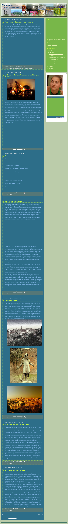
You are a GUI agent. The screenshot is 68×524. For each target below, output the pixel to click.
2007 (49, 68)
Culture (12, 418)
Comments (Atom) (12, 518)
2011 (49, 50)
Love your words (52, 43)
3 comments (19, 193)
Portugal (26, 68)
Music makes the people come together (19, 22)
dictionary (62, 117)
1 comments (19, 66)
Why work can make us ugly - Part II (17, 424)
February (52, 61)
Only (6, 156)
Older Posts (40, 514)
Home (23, 514)
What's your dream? (52, 45)
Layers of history (11, 300)
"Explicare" (8, 5)
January (51, 63)
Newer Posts (5, 514)
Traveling (31, 68)
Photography (21, 68)
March (51, 52)
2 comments (19, 461)
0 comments (19, 292)
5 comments (19, 149)
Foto (13, 68)
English (10, 68)
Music (16, 68)
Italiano (10, 293)
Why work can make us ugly (15, 470)
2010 (49, 66)
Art (9, 418)
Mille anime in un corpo (13, 201)
